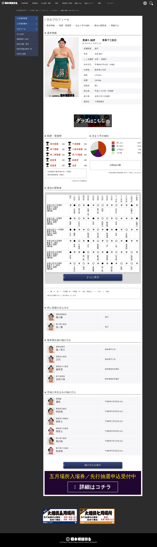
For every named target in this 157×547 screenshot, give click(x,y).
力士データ (45, 10)
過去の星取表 (100, 25)
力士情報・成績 (46, 3)
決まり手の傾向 (83, 25)
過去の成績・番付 (23, 44)
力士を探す (54, 10)
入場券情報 (24, 3)
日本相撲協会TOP (21, 10)
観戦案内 (36, 3)
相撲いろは (78, 3)
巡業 (57, 3)
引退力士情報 (21, 54)
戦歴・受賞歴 (65, 25)
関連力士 (115, 25)
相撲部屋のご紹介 (23, 39)
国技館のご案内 (68, 3)
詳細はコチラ (92, 487)
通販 (100, 3)
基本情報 (51, 25)
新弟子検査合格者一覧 (24, 49)
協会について (89, 3)
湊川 (96, 49)
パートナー (110, 3)
